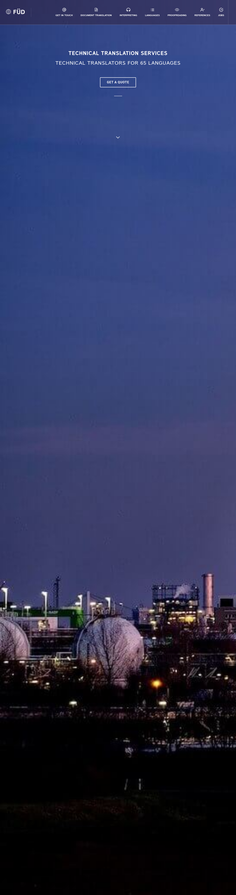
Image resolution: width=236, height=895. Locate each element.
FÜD (19, 12)
